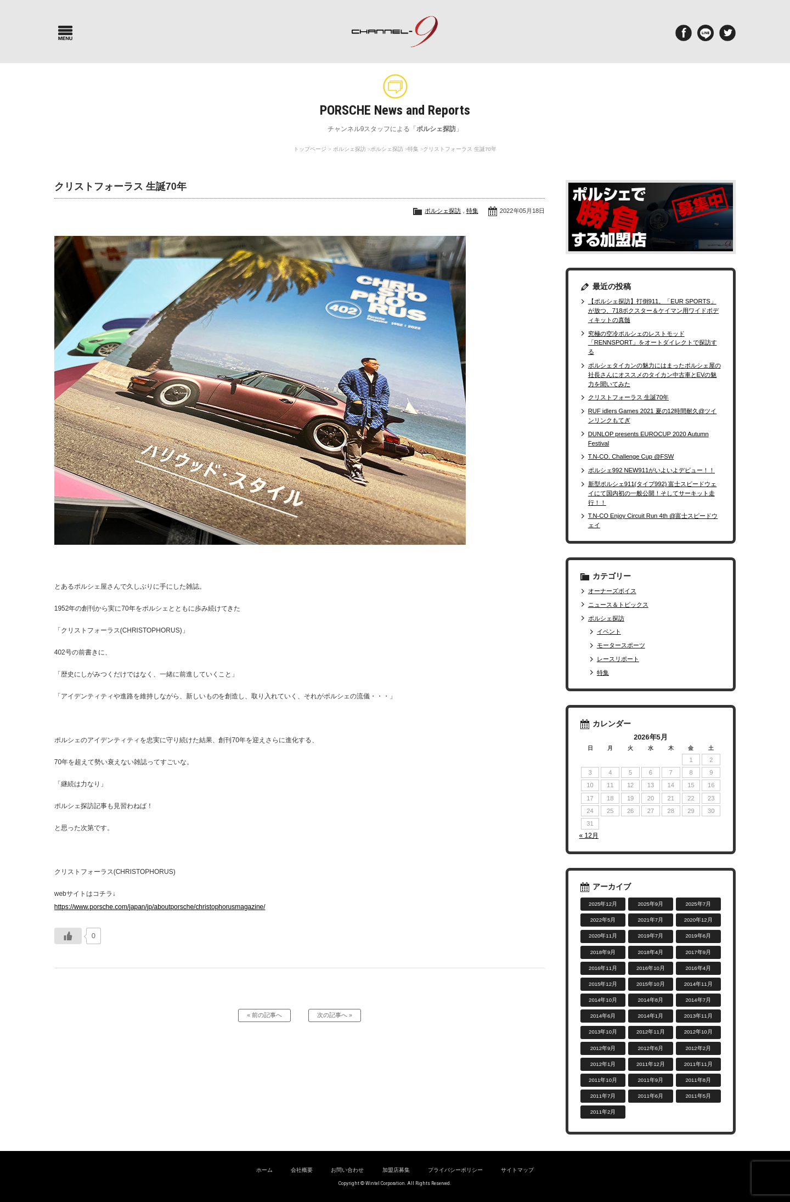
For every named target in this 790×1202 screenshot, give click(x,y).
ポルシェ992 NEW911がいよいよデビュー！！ (651, 470)
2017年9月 (698, 952)
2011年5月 (698, 1096)
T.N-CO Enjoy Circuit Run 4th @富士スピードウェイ (653, 520)
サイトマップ (517, 1170)
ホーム (264, 1170)
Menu (65, 33)
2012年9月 (603, 1048)
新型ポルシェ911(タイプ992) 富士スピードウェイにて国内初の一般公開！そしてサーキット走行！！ (652, 493)
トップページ (310, 149)
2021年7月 (651, 920)
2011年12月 (650, 1064)
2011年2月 (603, 1112)
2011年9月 (651, 1080)
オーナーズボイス (612, 591)
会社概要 (302, 1170)
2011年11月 (698, 1064)
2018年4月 (651, 952)
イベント (609, 631)
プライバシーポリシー (455, 1170)
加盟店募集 (396, 1170)
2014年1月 (651, 1016)
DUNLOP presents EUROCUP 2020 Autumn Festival (648, 439)
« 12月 (589, 835)
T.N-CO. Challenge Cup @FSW (631, 456)
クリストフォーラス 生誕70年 (628, 397)
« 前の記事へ (264, 1016)
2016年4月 (698, 968)
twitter (727, 33)
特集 (413, 149)
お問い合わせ (347, 1170)
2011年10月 (603, 1080)
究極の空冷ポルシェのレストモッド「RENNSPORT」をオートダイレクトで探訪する (652, 342)
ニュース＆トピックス (618, 604)
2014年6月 (603, 1016)
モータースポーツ (621, 645)
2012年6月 (651, 1048)
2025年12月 (603, 904)
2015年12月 (603, 984)
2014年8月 (651, 1000)
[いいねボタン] (68, 936)
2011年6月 (651, 1096)
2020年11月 (603, 936)
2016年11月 (603, 968)
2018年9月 (603, 952)
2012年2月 (698, 1048)
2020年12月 (698, 920)
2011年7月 (603, 1096)
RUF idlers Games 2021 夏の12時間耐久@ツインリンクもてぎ (652, 416)
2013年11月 (698, 1016)
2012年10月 (698, 1032)
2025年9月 (651, 904)
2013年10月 (603, 1032)
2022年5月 (603, 920)
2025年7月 (698, 904)
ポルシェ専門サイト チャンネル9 (394, 31)
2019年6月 (698, 936)
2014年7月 (698, 1000)
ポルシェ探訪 (349, 149)
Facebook (683, 33)
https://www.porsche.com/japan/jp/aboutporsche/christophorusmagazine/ (160, 907)
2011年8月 (698, 1080)
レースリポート (618, 659)
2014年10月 (603, 1000)
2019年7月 (651, 936)
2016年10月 (650, 968)
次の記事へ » (334, 1016)
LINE (705, 33)
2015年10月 (650, 984)
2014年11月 (698, 984)
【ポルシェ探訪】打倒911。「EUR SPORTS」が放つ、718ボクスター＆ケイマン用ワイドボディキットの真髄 (653, 310)
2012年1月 (603, 1064)
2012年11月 (650, 1032)
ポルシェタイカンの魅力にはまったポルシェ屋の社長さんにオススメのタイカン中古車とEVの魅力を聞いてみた (654, 374)
